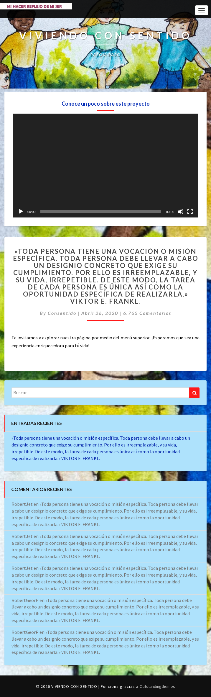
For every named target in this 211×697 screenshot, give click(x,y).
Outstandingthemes (157, 686)
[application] (105, 165)
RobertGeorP (25, 600)
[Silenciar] (181, 212)
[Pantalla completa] (190, 212)
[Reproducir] (21, 212)
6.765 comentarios (147, 313)
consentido (62, 313)
